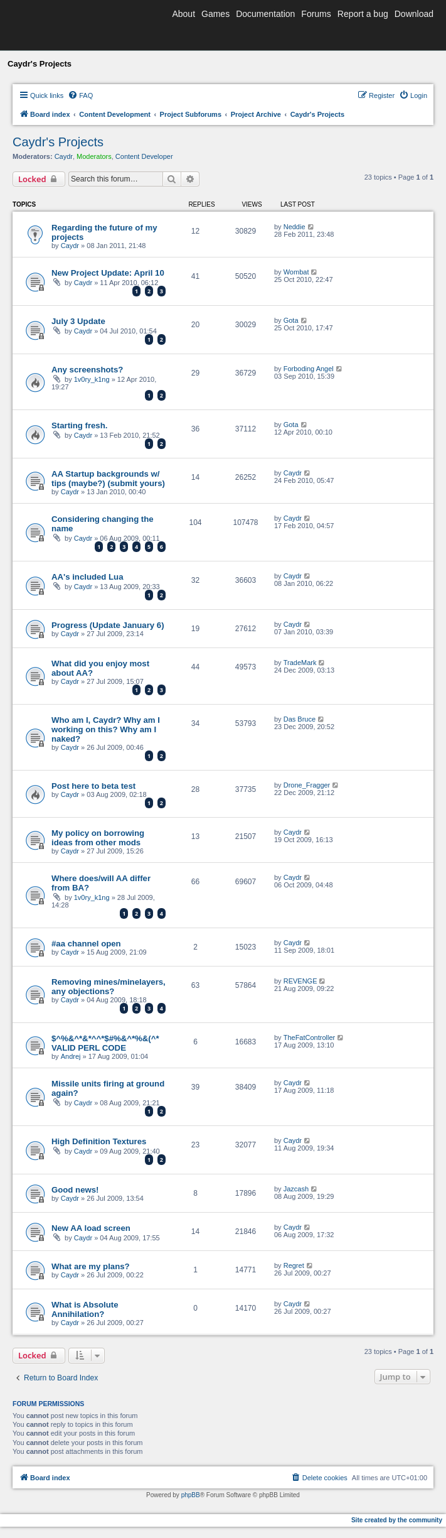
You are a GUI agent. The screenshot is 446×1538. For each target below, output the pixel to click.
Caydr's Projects (58, 142)
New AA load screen (90, 1228)
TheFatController (310, 1037)
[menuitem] (80, 95)
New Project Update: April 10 (107, 273)
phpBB (190, 1495)
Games (215, 14)
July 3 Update (78, 321)
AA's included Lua (87, 577)
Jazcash (296, 1189)
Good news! (74, 1189)
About (183, 14)
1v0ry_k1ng (92, 379)
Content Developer (144, 156)
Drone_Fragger (307, 785)
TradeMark (300, 662)
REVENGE (300, 981)
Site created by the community (396, 1520)
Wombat (296, 272)
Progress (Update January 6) (107, 625)
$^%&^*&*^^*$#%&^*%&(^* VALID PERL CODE (105, 1043)
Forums (316, 14)
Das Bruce (300, 719)
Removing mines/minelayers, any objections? (108, 986)
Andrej (71, 1056)
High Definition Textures (98, 1141)
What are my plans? (90, 1266)
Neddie (294, 226)
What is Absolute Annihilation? (84, 1309)
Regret (294, 1265)
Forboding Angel (309, 368)
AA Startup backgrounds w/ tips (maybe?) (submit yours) (108, 478)
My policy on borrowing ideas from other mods (97, 837)
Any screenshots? (87, 369)
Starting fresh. (79, 425)
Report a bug (362, 14)
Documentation (265, 14)
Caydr (64, 156)
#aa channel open (86, 943)
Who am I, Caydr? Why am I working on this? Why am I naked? (105, 729)
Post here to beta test (93, 786)
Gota (291, 320)
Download (414, 14)
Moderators (94, 156)
